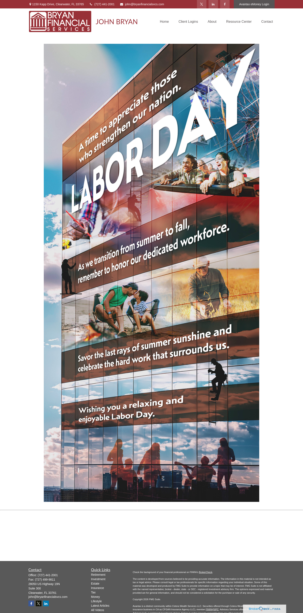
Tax (93, 592)
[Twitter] (201, 4)
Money (95, 596)
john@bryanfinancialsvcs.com (142, 4)
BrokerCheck (205, 572)
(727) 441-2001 (101, 4)
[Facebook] (225, 4)
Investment (98, 579)
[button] (164, 21)
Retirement (98, 574)
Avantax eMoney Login (254, 4)
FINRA (209, 609)
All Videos (97, 610)
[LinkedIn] (213, 4)
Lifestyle (96, 601)
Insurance (97, 588)
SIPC (216, 609)
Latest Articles (100, 605)
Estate (95, 583)
